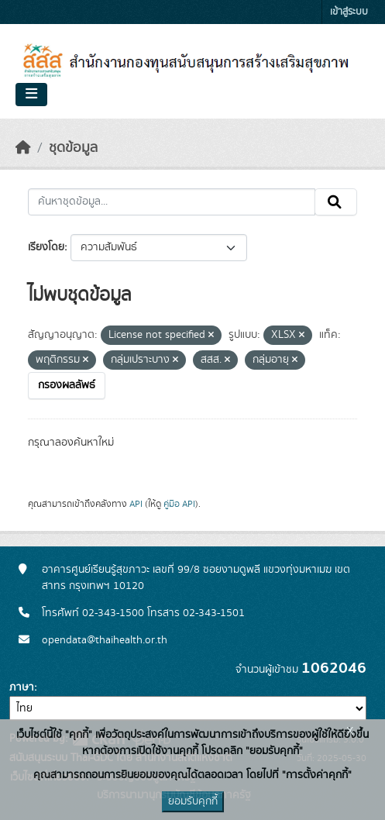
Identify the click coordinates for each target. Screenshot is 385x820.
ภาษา (21, 687)
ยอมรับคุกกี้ (193, 801)
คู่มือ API (179, 504)
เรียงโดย (46, 247)
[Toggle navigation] (31, 94)
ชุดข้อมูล (73, 148)
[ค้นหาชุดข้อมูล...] (171, 202)
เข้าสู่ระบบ (349, 12)
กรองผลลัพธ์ (66, 385)
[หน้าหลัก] (23, 148)
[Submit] (336, 202)
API (136, 504)
